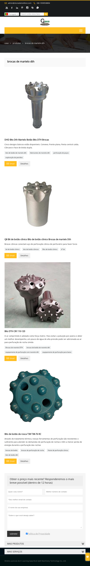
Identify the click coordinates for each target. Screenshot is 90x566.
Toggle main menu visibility (81, 30)
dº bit (63, 249)
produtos (17, 43)
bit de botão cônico (12, 249)
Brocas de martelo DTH (14, 347)
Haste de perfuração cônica (58, 450)
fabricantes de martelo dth (40, 153)
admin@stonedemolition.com (19, 3)
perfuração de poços (61, 153)
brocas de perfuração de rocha (32, 450)
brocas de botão (11, 450)
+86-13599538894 (43, 3)
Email (10, 163)
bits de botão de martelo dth (16, 153)
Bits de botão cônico (49, 249)
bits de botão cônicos (31, 249)
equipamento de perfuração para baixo (56, 352)
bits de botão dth (12, 455)
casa (6, 43)
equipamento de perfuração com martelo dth (22, 352)
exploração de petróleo (14, 157)
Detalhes (24, 163)
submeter (13, 534)
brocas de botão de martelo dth (38, 347)
